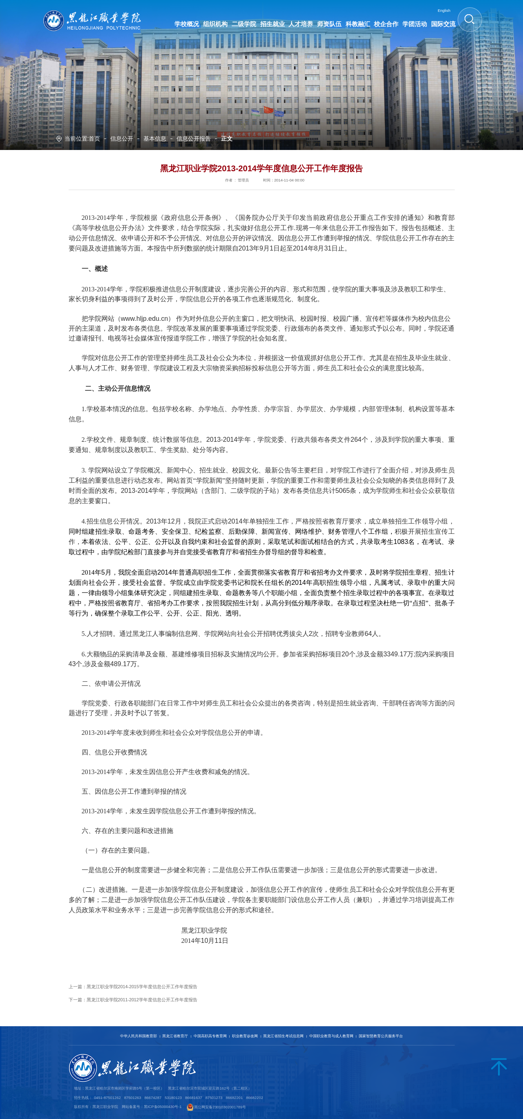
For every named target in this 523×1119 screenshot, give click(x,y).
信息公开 (121, 139)
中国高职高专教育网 (210, 1036)
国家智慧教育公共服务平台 (381, 1036)
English (444, 11)
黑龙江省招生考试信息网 (283, 1036)
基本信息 (154, 139)
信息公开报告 (194, 139)
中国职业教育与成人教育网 (331, 1036)
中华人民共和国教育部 (138, 1036)
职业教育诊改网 (245, 1036)
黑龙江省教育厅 (175, 1036)
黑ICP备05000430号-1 (163, 1107)
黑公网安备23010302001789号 (220, 1107)
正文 (226, 139)
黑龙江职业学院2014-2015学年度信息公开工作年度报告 (142, 986)
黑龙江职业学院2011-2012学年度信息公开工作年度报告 (142, 999)
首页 (94, 139)
